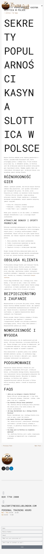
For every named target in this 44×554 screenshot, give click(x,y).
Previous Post (7, 445)
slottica (8, 13)
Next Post (38, 445)
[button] (41, 5)
